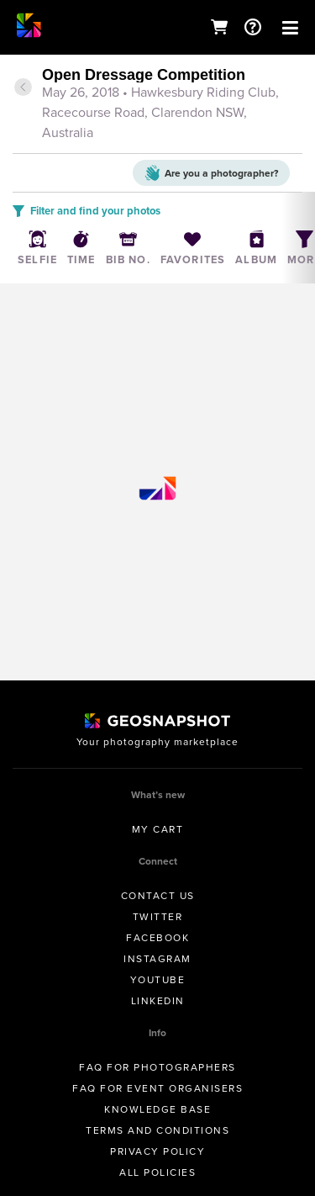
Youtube (158, 979)
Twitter (158, 916)
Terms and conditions (157, 1130)
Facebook (157, 937)
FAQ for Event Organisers (157, 1088)
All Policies (157, 1172)
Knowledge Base (157, 1109)
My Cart (158, 829)
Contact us (158, 895)
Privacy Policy (157, 1151)
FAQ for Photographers (157, 1067)
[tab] (157, 105)
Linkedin (158, 1000)
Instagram (157, 958)
